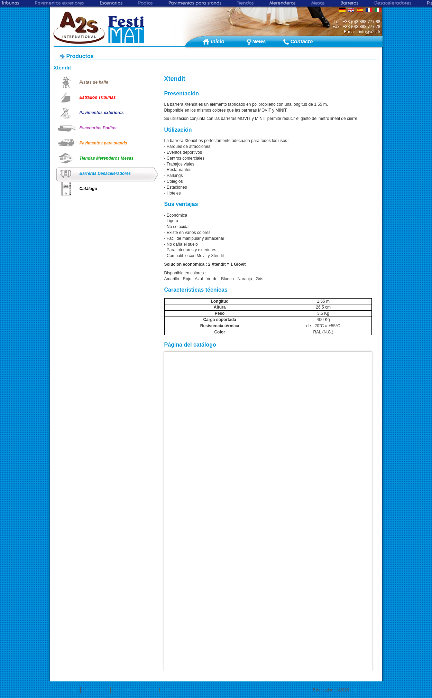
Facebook (149, 690)
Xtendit (62, 67)
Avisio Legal (67, 690)
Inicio (217, 41)
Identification (124, 690)
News (259, 41)
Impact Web (361, 690)
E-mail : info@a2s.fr (362, 31)
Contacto (300, 41)
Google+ (169, 690)
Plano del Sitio (95, 690)
